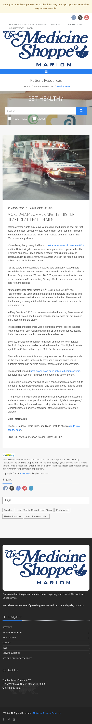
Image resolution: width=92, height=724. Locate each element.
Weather (8, 510)
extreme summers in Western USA (66, 245)
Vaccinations (9, 637)
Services (7, 627)
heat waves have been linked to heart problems (55, 371)
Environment (62, 510)
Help (26, 24)
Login (30, 28)
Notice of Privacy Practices (17, 658)
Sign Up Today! (16, 28)
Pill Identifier (39, 24)
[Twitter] (8, 719)
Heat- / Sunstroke (12, 516)
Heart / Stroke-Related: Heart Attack (34, 510)
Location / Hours (74, 24)
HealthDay (25, 473)
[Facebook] (3, 719)
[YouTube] (14, 719)
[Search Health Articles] (40, 111)
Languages (15, 24)
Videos (39, 118)
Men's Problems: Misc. (37, 516)
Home (27, 86)
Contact (7, 643)
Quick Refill (56, 24)
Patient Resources (43, 86)
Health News (17, 118)
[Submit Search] (81, 111)
